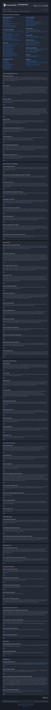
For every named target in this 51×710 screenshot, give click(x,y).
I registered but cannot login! (8, 21)
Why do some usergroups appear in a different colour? (35, 23)
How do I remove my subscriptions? (32, 52)
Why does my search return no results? (32, 42)
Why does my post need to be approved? (10, 55)
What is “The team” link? (30, 25)
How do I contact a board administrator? (32, 64)
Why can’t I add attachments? (8, 51)
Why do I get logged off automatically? (9, 25)
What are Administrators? (30, 18)
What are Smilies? (6, 62)
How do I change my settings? (8, 30)
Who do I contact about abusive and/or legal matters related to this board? (36, 63)
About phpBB (36, 664)
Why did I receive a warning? (8, 52)
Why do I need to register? (7, 18)
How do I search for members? (31, 44)
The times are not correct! (7, 33)
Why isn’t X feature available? (31, 61)
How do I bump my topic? (7, 56)
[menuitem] (9, 9)
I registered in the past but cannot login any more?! (11, 23)
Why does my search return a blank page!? (33, 43)
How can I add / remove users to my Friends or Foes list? (35, 37)
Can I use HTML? (6, 61)
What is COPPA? (6, 19)
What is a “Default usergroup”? (31, 24)
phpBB (27, 202)
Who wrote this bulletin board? (31, 60)
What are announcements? (7, 65)
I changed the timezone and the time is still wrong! (11, 34)
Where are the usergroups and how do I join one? (34, 21)
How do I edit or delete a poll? (8, 49)
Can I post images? (6, 63)
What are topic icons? (6, 68)
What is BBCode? (6, 60)
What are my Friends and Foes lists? (32, 36)
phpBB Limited (33, 662)
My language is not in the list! (8, 35)
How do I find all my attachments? (31, 56)
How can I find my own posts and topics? (33, 45)
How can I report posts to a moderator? (9, 53)
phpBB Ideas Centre (8, 671)
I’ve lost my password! (6, 24)
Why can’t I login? (6, 22)
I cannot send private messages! (31, 29)
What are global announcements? (8, 64)
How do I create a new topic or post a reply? (10, 43)
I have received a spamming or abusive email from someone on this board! (36, 32)
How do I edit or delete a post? (8, 44)
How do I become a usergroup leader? (32, 22)
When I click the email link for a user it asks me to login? (12, 40)
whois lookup (35, 678)
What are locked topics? (7, 67)
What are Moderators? (30, 19)
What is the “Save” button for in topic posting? (10, 54)
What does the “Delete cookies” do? (9, 26)
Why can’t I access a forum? (7, 50)
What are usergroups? (30, 20)
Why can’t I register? (6, 20)
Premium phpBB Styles (29, 705)
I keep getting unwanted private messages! (33, 30)
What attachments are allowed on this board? (33, 55)
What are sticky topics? (7, 66)
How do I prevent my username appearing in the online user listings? (13, 32)
